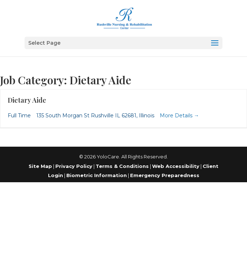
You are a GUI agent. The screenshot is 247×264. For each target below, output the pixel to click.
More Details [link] (179, 115)
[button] (123, 43)
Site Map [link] (40, 166)
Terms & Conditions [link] (122, 166)
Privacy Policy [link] (73, 166)
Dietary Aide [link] (27, 100)
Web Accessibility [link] (175, 166)
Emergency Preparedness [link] (164, 175)
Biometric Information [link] (96, 175)
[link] (124, 17)
